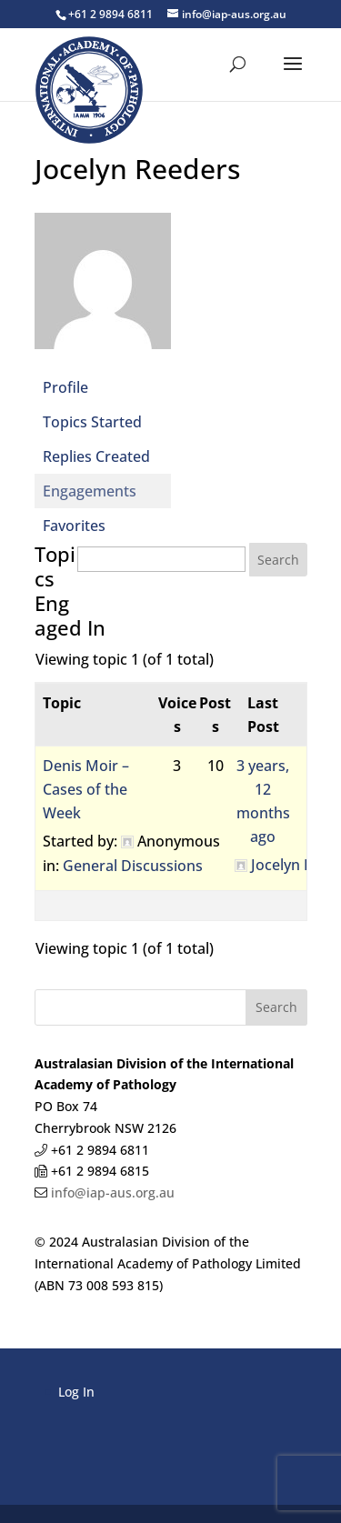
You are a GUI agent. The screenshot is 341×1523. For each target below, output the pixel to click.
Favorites (74, 526)
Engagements (89, 491)
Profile (65, 387)
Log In (76, 1391)
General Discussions (133, 866)
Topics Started (92, 422)
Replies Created (96, 456)
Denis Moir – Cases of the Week (86, 789)
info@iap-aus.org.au (111, 1192)
